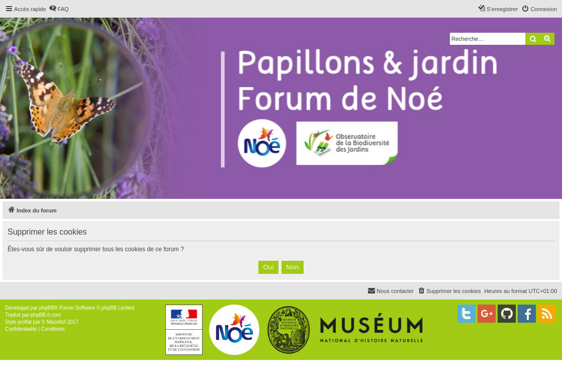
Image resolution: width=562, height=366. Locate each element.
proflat (25, 322)
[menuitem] (59, 9)
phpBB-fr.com (46, 315)
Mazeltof (56, 322)
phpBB (46, 308)
